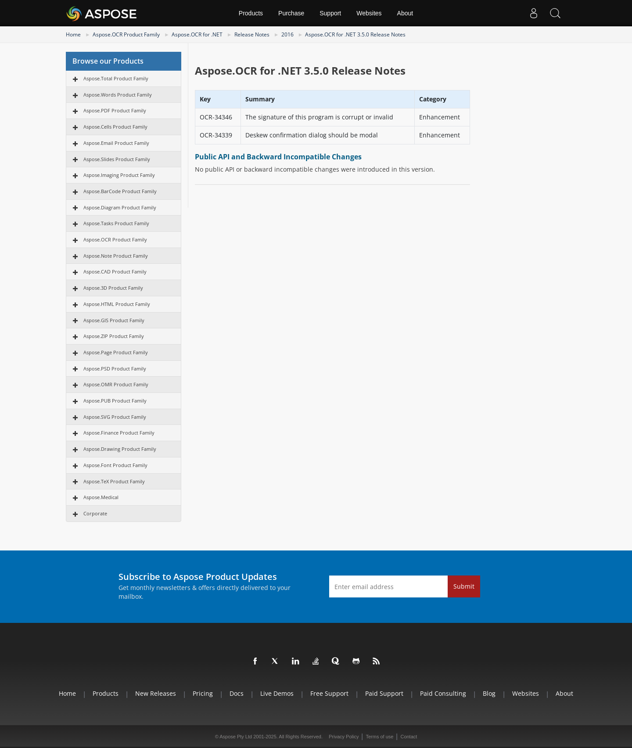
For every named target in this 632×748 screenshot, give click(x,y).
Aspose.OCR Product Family (126, 34)
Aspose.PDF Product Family (114, 110)
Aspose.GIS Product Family (113, 320)
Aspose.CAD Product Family (115, 271)
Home (73, 34)
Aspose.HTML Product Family (116, 304)
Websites (368, 13)
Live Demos (277, 693)
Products (251, 13)
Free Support (329, 693)
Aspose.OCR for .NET (197, 34)
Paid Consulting (443, 693)
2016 (287, 34)
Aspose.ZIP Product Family (113, 336)
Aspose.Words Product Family (117, 94)
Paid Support (384, 693)
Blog (489, 693)
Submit (463, 586)
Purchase (291, 13)
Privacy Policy (344, 736)
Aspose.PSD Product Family (114, 368)
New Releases (155, 693)
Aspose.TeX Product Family (114, 481)
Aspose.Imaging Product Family (119, 175)
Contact (408, 736)
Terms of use (379, 736)
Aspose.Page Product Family (115, 352)
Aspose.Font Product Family (115, 465)
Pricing (203, 693)
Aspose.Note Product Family (115, 255)
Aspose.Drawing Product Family (119, 449)
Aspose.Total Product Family (115, 78)
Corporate (95, 513)
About (405, 13)
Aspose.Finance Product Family (118, 432)
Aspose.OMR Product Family (115, 384)
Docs (237, 693)
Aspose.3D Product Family (113, 287)
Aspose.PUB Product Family (115, 400)
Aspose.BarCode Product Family (120, 191)
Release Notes (251, 34)
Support (330, 13)
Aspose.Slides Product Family (116, 159)
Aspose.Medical (100, 497)
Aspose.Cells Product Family (115, 126)
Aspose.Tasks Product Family (116, 223)
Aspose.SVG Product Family (114, 417)
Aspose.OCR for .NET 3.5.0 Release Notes (355, 34)
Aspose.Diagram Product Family (119, 207)
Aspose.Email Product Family (116, 143)
